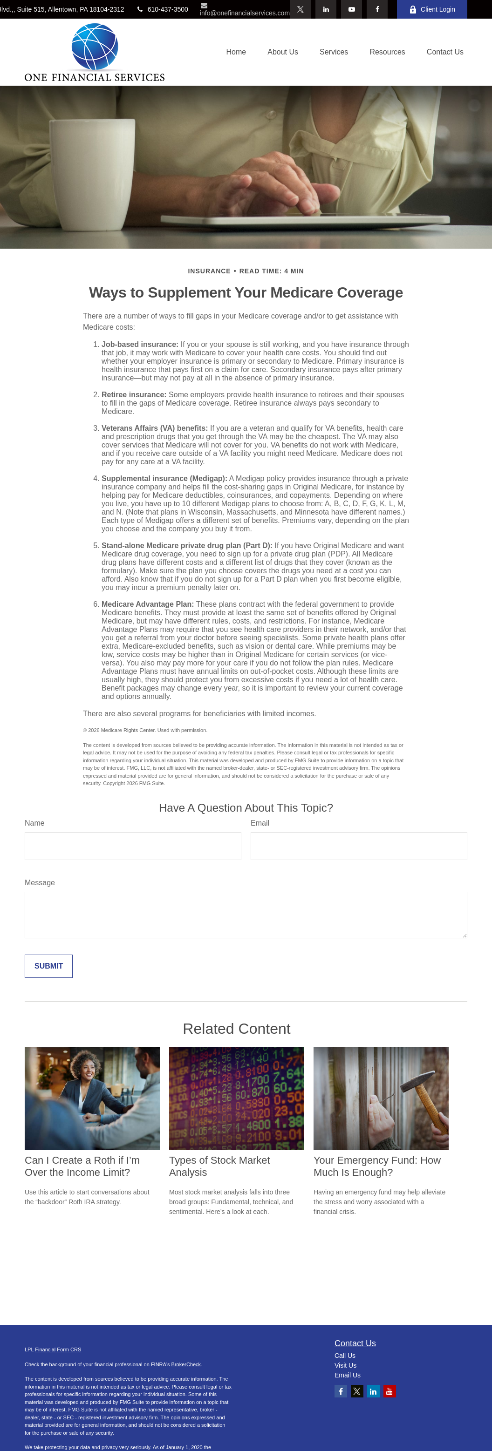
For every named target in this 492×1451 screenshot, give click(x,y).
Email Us (348, 1375)
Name (35, 823)
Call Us (345, 1355)
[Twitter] (300, 9)
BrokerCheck (186, 1364)
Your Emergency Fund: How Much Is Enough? (377, 1166)
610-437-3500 (162, 9)
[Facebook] (377, 9)
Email (260, 823)
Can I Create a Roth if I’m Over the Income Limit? (82, 1166)
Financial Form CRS (58, 1349)
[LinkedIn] (325, 9)
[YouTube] (351, 9)
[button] (236, 52)
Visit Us (345, 1365)
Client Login (432, 10)
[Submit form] (49, 966)
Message (40, 883)
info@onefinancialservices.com (245, 9)
